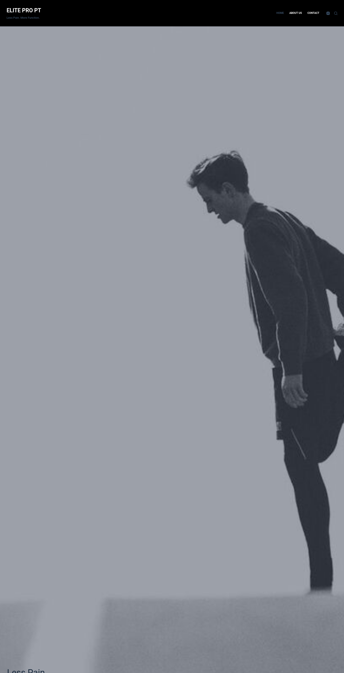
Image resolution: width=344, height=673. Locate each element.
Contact (313, 13)
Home (280, 13)
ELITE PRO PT (24, 10)
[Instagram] (328, 13)
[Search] (335, 13)
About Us (295, 13)
